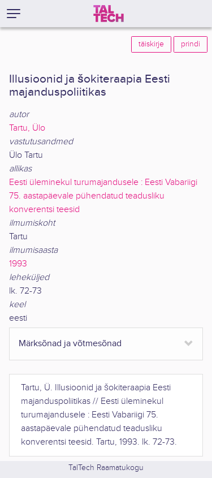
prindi (190, 44)
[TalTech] (108, 14)
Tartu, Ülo (27, 128)
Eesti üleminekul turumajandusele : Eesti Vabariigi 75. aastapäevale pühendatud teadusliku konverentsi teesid (103, 196)
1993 (18, 264)
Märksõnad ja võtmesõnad (70, 343)
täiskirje (151, 44)
